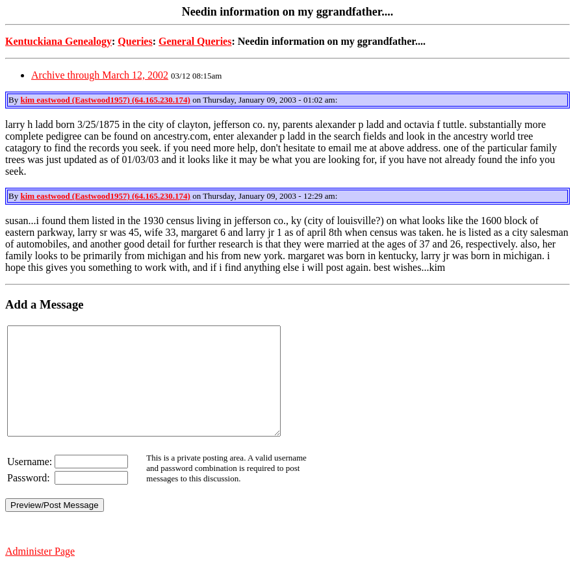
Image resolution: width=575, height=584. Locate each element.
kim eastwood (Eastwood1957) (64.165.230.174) (105, 100)
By (14, 100)
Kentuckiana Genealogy (58, 41)
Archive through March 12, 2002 (99, 75)
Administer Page (40, 572)
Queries (135, 41)
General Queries (195, 41)
